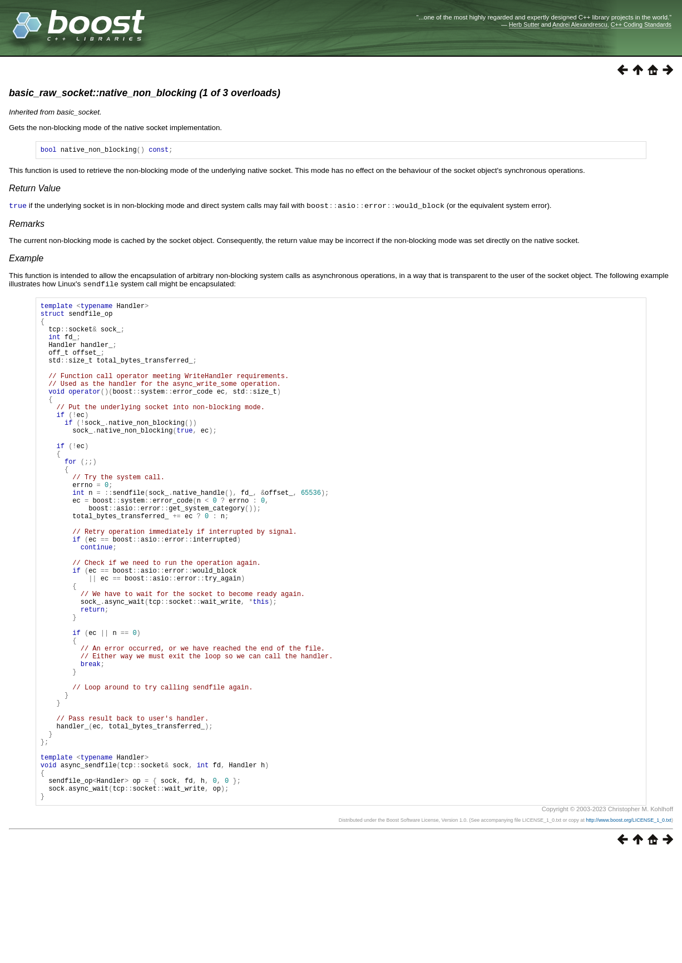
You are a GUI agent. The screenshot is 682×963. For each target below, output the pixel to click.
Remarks (27, 225)
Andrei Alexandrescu (579, 24)
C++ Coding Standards (641, 24)
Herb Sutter (524, 24)
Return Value (35, 190)
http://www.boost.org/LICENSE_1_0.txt (628, 927)
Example (26, 259)
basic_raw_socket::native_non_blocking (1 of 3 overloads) (144, 92)
